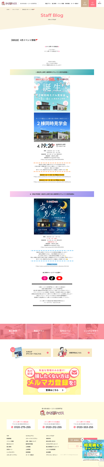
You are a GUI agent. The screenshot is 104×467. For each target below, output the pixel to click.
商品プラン (48, 3)
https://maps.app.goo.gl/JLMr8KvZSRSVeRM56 (52, 159)
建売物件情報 (29, 444)
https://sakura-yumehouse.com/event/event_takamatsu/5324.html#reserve (52, 176)
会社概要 (48, 452)
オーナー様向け (74, 3)
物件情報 (67, 3)
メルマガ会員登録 (50, 449)
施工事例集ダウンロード (52, 447)
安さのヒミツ (10, 444)
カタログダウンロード (52, 444)
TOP (8, 436)
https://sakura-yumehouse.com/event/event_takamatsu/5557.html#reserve (52, 182)
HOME (8, 9)
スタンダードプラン (12, 455)
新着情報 (9, 438)
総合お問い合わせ (50, 441)
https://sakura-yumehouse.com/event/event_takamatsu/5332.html (53, 266)
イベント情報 (60, 3)
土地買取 (28, 449)
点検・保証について (31, 441)
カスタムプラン (30, 436)
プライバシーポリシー (52, 455)
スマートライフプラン (31, 438)
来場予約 (48, 438)
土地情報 (28, 447)
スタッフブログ (15, 9)
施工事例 (54, 3)
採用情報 (28, 452)
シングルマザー (11, 452)
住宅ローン (9, 449)
